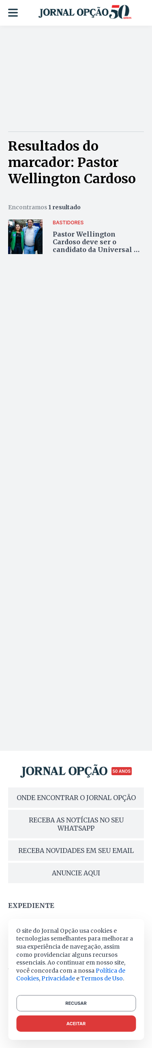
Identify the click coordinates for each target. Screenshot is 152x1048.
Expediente (31, 905)
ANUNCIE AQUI (76, 873)
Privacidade (58, 978)
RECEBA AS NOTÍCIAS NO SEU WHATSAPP (76, 824)
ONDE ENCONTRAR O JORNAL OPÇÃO (76, 798)
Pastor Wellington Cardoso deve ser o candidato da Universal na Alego (98, 246)
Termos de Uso (102, 978)
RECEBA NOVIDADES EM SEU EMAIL (76, 850)
